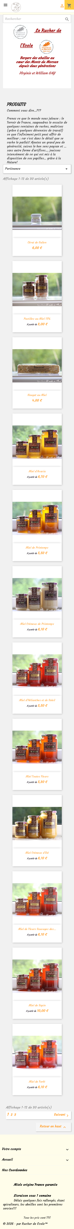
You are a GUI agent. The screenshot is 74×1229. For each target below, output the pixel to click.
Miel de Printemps (37, 547)
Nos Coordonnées (14, 1170)
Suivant (62, 1115)
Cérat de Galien (37, 242)
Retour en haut (53, 1127)
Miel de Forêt (37, 1081)
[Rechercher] (37, 19)
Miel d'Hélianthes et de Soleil (37, 700)
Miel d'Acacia (37, 471)
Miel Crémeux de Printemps (37, 624)
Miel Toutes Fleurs (37, 776)
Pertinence (37, 169)
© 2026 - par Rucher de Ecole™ (25, 1224)
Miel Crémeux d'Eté (37, 853)
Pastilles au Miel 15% (37, 318)
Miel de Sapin (37, 1005)
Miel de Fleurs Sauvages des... (37, 929)
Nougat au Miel (37, 395)
